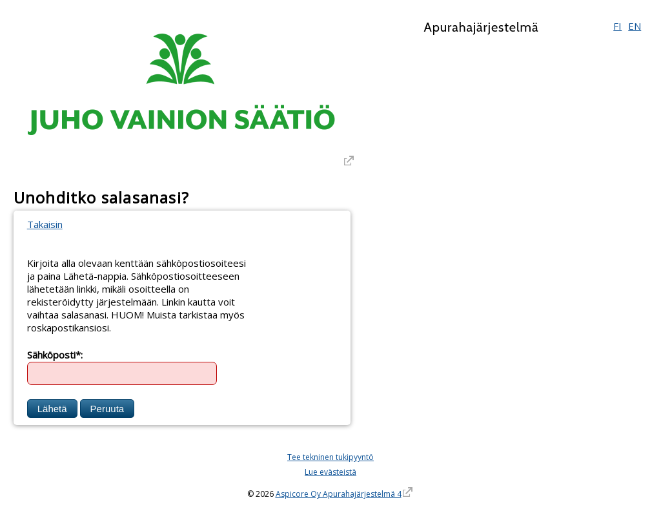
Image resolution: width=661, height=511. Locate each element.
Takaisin (45, 224)
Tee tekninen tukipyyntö (330, 457)
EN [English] (634, 25)
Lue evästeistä (330, 471)
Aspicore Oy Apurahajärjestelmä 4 (339, 493)
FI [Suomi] (617, 25)
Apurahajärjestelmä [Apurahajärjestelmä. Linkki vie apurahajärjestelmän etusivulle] (480, 27)
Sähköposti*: (55, 354)
